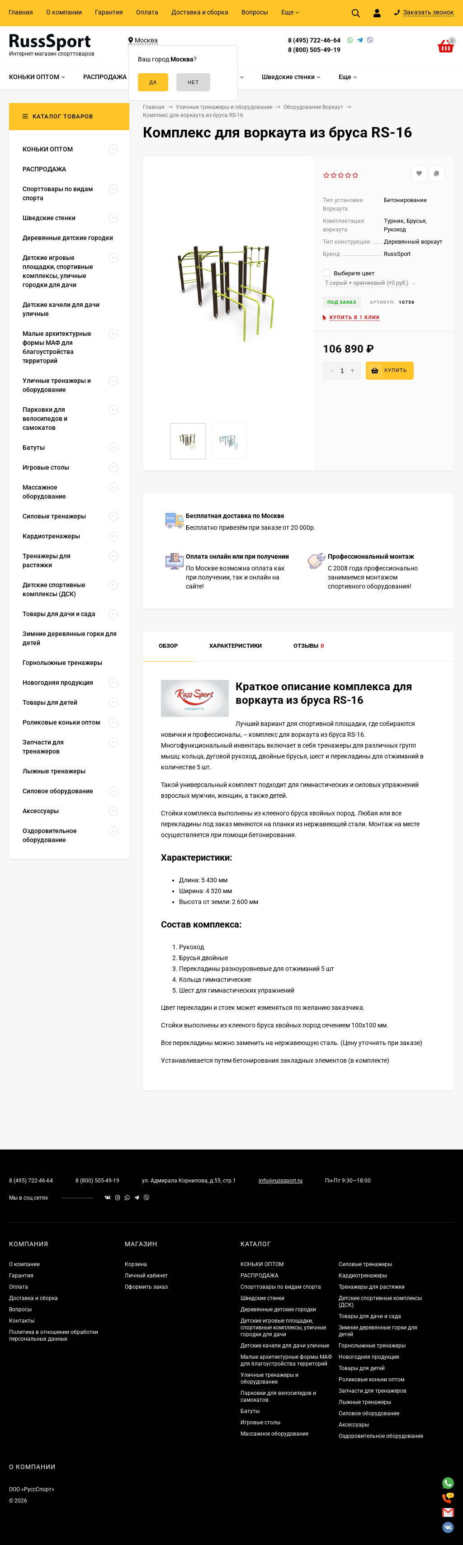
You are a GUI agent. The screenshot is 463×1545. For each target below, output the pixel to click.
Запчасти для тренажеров (372, 1391)
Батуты (250, 1411)
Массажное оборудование (274, 1434)
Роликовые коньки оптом (372, 1379)
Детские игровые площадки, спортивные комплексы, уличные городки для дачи (283, 1328)
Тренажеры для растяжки (372, 1287)
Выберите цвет (348, 273)
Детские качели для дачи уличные (285, 1345)
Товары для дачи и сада (370, 1316)
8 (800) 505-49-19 (314, 49)
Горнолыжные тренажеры (372, 1345)
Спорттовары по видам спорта (281, 1287)
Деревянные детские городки (278, 1309)
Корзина (136, 1264)
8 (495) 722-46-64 (314, 40)
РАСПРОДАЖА (260, 1275)
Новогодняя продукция (369, 1357)
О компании (64, 12)
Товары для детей (362, 1368)
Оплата (147, 12)
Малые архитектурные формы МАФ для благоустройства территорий (286, 1360)
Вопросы (254, 12)
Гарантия (109, 12)
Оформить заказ (146, 1287)
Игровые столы (260, 1422)
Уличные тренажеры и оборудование (269, 1378)
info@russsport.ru (280, 1181)
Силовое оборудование (369, 1413)
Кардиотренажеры (363, 1275)
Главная (21, 12)
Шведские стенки (262, 1298)
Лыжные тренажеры (365, 1402)
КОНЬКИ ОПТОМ (262, 1264)
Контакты (21, 1321)
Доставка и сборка (199, 12)
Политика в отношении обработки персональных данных (53, 1335)
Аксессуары (354, 1425)
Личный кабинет (146, 1275)
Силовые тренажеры (365, 1264)
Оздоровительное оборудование (381, 1436)
